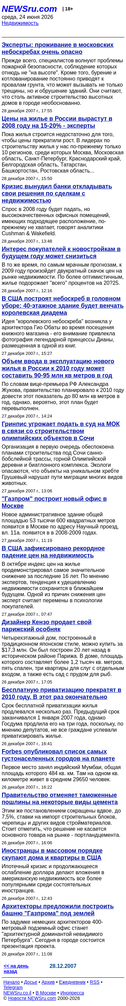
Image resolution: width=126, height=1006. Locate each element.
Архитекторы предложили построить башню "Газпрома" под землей (58, 910)
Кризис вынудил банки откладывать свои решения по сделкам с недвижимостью (57, 193)
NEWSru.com (29, 9)
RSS (94, 982)
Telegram (13, 987)
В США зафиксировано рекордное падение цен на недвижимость (53, 552)
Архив (48, 982)
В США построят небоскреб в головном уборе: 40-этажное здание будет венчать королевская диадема (63, 305)
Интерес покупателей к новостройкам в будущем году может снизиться (61, 253)
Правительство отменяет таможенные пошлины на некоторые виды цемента (60, 798)
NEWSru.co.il (17, 993)
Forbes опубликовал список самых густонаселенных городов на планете (58, 755)
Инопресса (72, 993)
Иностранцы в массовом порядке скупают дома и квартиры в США (52, 854)
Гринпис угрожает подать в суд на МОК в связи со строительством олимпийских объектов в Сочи (61, 431)
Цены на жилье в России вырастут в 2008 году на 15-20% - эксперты (57, 122)
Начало (11, 982)
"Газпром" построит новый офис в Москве (54, 502)
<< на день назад (16, 968)
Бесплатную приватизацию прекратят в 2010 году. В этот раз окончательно (61, 693)
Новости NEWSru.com (32, 998)
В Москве (46, 993)
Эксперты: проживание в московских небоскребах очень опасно (58, 48)
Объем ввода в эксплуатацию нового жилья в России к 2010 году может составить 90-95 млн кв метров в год (58, 368)
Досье (30, 982)
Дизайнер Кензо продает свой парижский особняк (46, 626)
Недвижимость (20, 23)
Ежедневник (72, 982)
